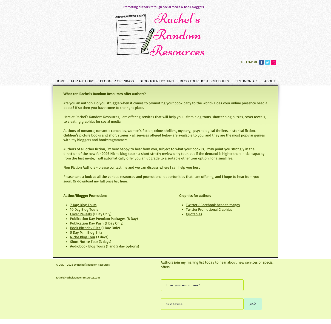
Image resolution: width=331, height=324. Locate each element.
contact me (118, 167)
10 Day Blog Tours (84, 209)
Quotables (194, 214)
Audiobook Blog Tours (87, 246)
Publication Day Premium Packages (98, 218)
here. (124, 181)
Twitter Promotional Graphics (209, 209)
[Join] (253, 304)
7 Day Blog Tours (83, 204)
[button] (82, 81)
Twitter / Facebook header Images (213, 204)
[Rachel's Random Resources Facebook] (261, 62)
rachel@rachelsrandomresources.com (78, 277)
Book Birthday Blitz (85, 227)
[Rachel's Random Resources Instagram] (273, 62)
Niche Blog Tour (82, 237)
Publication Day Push (87, 223)
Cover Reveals (81, 214)
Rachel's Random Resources (177, 34)
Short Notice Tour (84, 241)
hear (241, 176)
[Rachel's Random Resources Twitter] (267, 62)
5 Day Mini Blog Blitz (86, 232)
